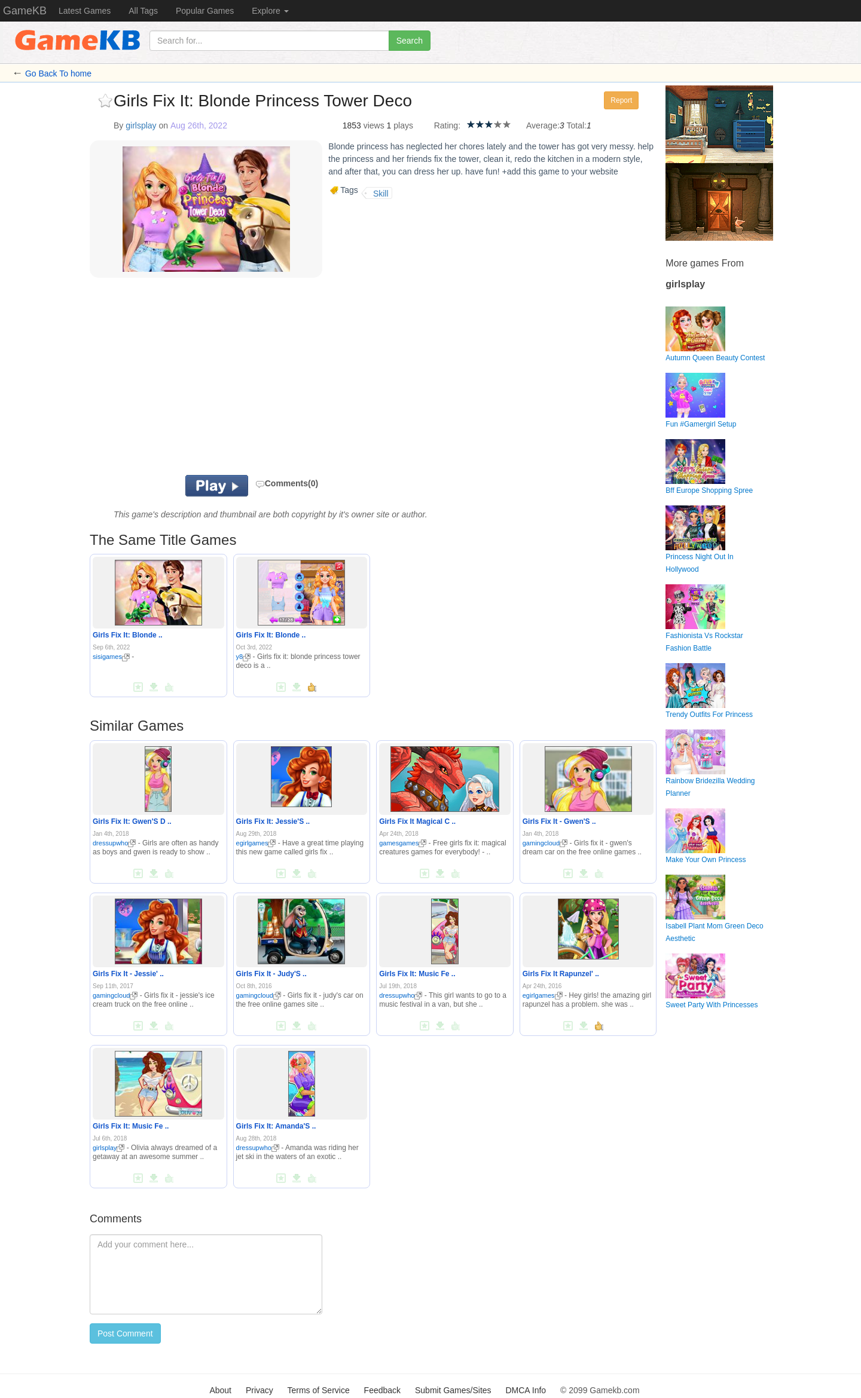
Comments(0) (286, 483)
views (374, 125)
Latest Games (85, 11)
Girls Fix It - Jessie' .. (128, 974)
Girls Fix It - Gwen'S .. (559, 821)
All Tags (143, 11)
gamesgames (402, 843)
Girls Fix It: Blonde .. (128, 635)
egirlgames (256, 843)
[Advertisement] (238, 379)
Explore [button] (270, 11)
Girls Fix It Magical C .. (417, 821)
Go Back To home (58, 73)
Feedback (382, 1390)
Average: (543, 125)
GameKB (25, 11)
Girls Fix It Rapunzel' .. (561, 974)
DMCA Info (525, 1390)
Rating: (447, 125)
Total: (577, 125)
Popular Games (205, 11)
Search (409, 40)
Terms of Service (318, 1390)
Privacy (259, 1390)
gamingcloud (545, 843)
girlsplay (141, 125)
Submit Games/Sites (453, 1390)
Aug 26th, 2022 (198, 125)
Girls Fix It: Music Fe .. (417, 974)
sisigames (111, 656)
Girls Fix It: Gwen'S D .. (132, 821)
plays (403, 125)
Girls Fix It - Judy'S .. (271, 974)
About (220, 1390)
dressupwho (114, 843)
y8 (243, 656)
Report (621, 100)
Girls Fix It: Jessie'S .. (273, 821)
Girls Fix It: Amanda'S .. (276, 1126)
